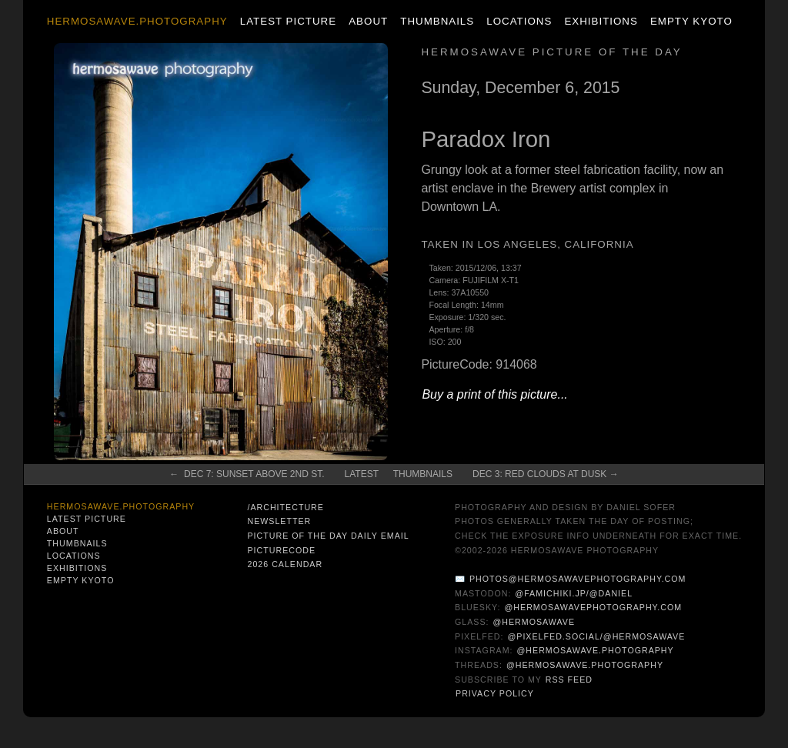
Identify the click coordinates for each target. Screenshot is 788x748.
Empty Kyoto (691, 21)
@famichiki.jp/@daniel (574, 593)
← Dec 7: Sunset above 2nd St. (246, 474)
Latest (362, 474)
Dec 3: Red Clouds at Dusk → (545, 474)
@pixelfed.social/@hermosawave (596, 636)
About (368, 21)
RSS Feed (569, 679)
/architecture (285, 507)
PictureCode (281, 550)
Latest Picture (288, 21)
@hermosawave (534, 621)
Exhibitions (600, 21)
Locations (519, 21)
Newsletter (279, 521)
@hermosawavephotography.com (594, 607)
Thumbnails (437, 21)
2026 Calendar (284, 564)
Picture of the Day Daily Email (328, 535)
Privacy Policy (495, 693)
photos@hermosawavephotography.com (577, 578)
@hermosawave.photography (595, 650)
